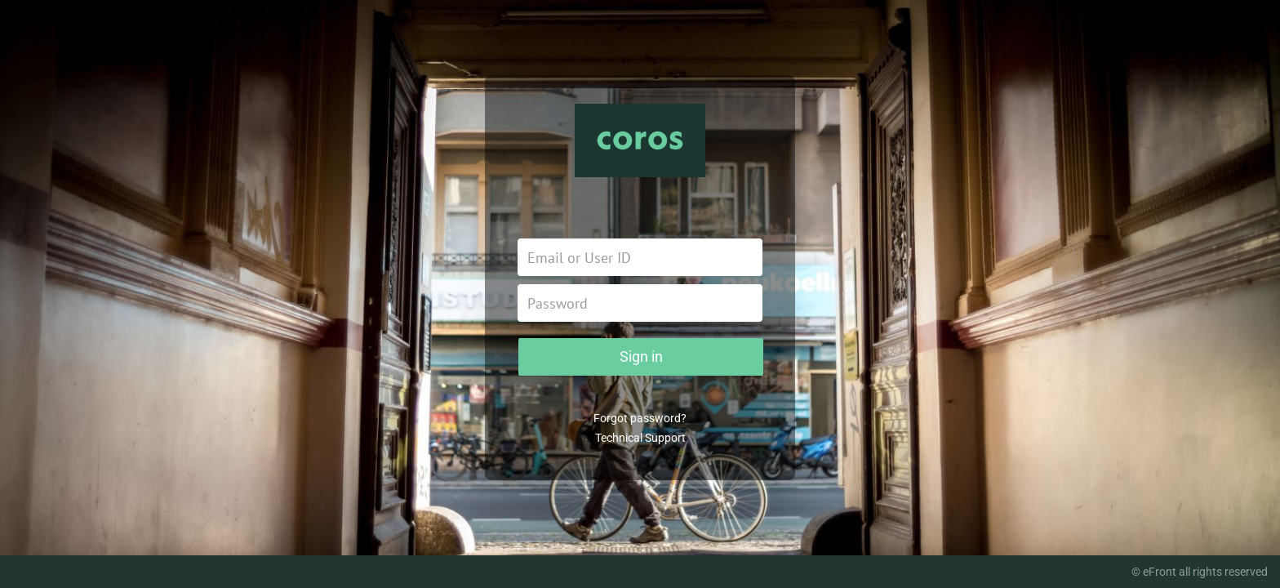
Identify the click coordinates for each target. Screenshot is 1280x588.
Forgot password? (640, 418)
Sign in (641, 356)
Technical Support (640, 437)
